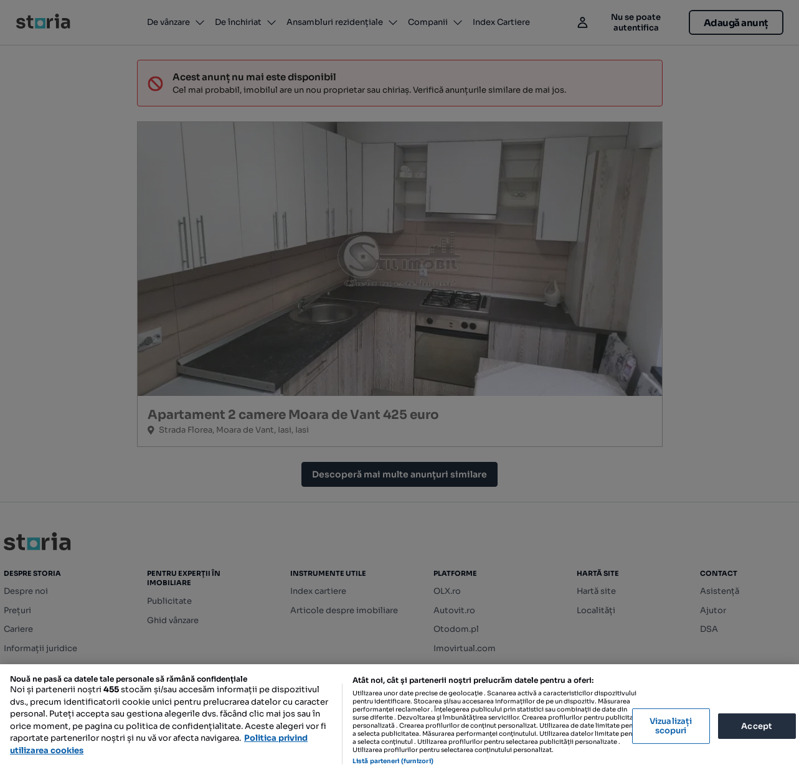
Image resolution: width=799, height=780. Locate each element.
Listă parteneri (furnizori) (392, 761)
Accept (756, 725)
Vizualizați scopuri (671, 726)
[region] (399, 722)
